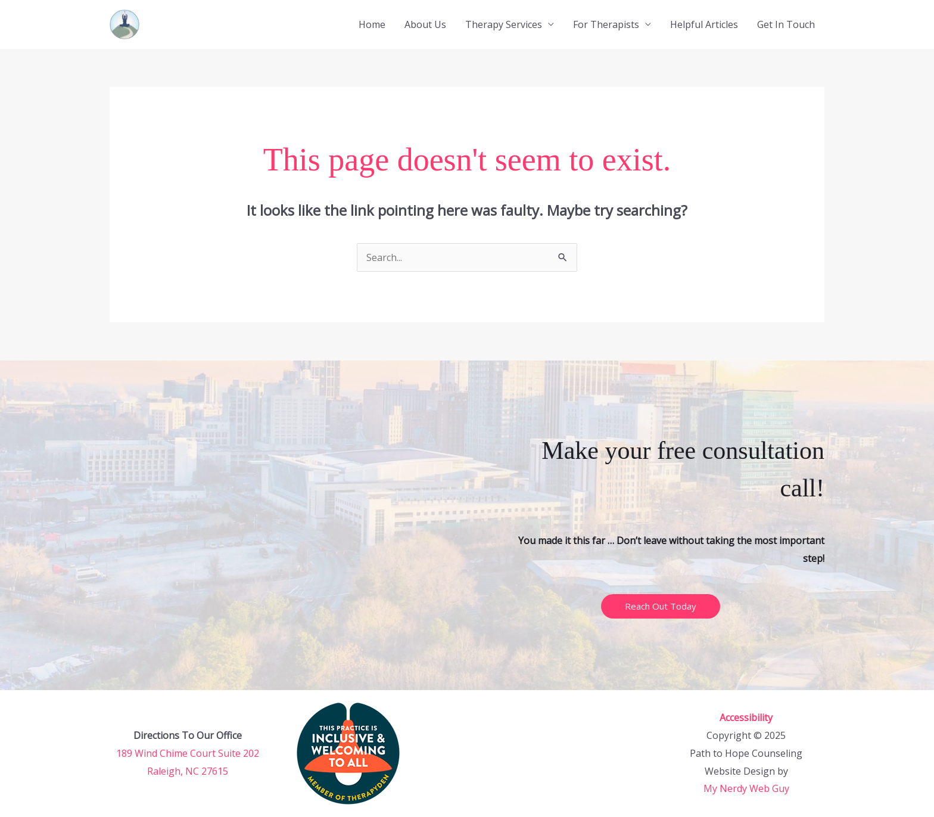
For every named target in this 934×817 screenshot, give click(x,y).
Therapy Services (503, 24)
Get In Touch (786, 24)
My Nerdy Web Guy (746, 788)
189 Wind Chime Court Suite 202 (187, 753)
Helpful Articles (704, 24)
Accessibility (746, 717)
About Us (425, 24)
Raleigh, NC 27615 (187, 771)
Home (372, 24)
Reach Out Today (660, 606)
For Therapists (606, 24)
